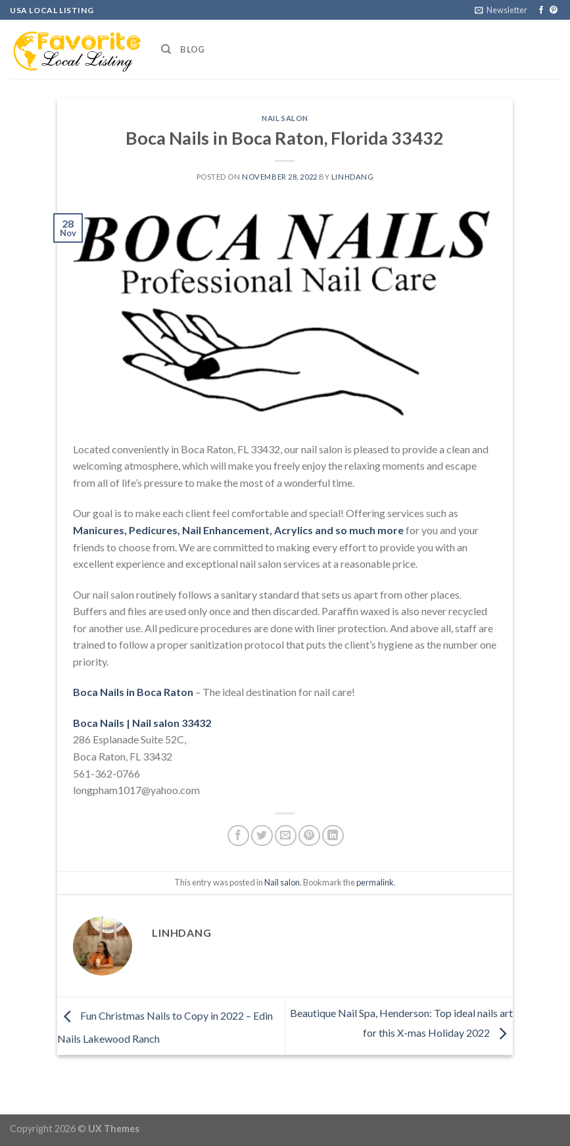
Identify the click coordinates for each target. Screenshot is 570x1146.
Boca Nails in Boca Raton (133, 691)
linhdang (352, 176)
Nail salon (285, 118)
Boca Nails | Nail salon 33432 (142, 722)
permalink (375, 882)
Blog (192, 49)
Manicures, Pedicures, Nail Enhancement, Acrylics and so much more (238, 530)
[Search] (166, 49)
